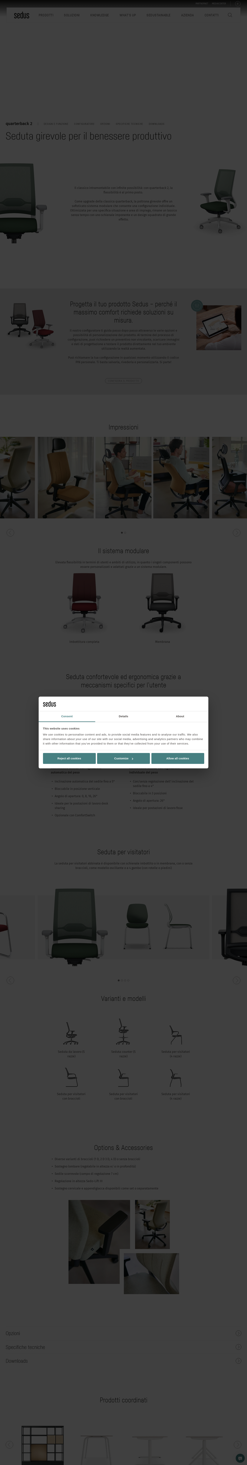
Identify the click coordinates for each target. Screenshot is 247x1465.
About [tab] (180, 716)
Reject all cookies (69, 758)
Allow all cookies (177, 758)
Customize (123, 758)
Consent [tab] (67, 716)
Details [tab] (123, 716)
